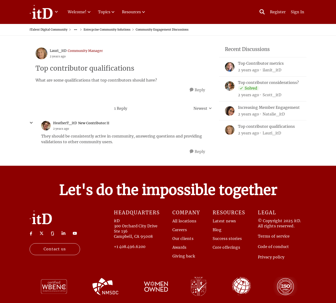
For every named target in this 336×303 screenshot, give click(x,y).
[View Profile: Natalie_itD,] (229, 111)
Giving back (183, 256)
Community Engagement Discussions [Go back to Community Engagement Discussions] (162, 29)
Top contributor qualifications (266, 126)
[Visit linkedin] (63, 233)
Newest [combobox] (202, 108)
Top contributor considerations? (268, 82)
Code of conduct (273, 246)
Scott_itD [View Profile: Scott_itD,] (272, 94)
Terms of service (274, 236)
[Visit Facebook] (31, 233)
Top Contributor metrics (261, 63)
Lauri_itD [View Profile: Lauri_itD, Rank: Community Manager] (58, 51)
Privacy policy (271, 257)
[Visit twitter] (42, 233)
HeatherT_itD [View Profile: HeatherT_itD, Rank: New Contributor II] (65, 123)
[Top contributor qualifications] (61, 129)
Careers (179, 229)
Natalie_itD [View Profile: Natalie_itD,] (274, 113)
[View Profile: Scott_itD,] (229, 86)
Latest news (224, 221)
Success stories (227, 238)
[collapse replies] (31, 123)
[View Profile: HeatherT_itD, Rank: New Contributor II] (46, 125)
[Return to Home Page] (41, 217)
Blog (217, 229)
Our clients (183, 238)
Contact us (55, 249)
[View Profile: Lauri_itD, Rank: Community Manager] (41, 53)
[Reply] (197, 90)
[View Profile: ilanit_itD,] (229, 67)
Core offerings (226, 247)
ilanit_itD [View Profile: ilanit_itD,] (272, 70)
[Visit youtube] (75, 233)
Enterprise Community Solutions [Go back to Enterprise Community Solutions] (107, 29)
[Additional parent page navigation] (75, 29)
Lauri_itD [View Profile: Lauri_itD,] (272, 133)
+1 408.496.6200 (129, 246)
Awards (179, 247)
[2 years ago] (248, 70)
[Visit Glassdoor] (52, 233)
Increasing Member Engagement (269, 107)
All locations (184, 221)
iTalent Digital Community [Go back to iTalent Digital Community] (48, 29)
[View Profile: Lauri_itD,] (229, 130)
